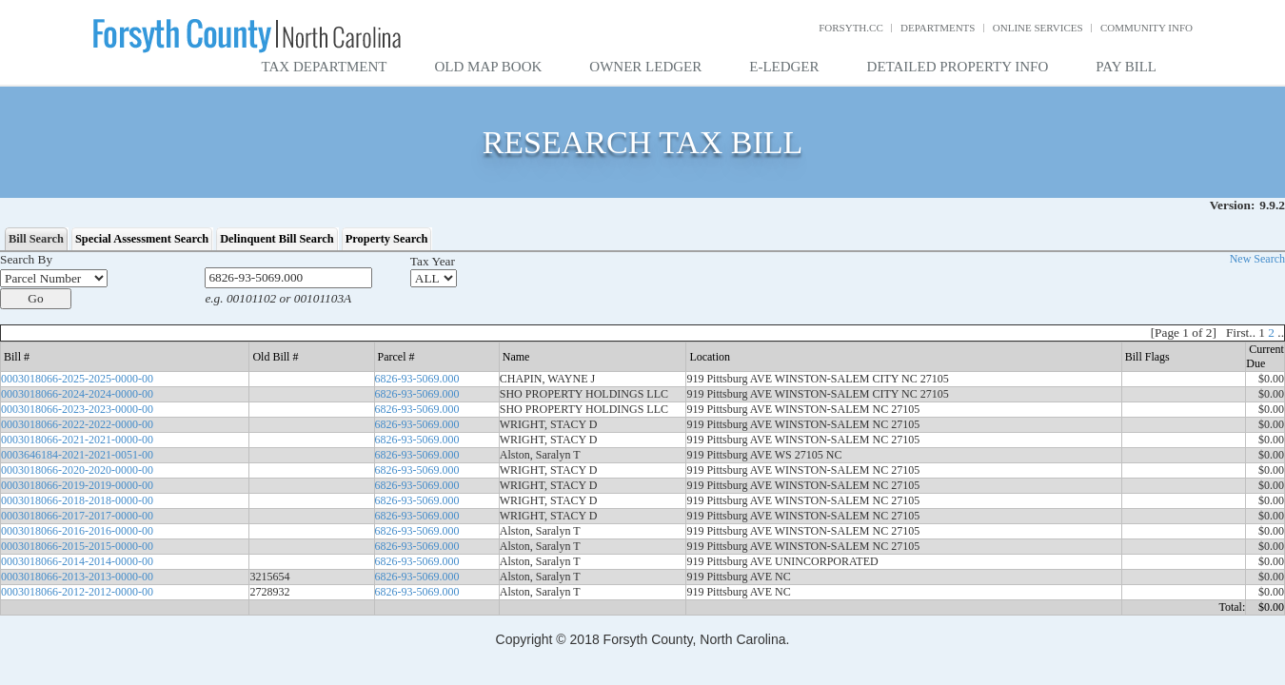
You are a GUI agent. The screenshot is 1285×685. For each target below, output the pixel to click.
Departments (937, 27)
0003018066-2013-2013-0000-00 (77, 576)
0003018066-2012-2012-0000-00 (77, 591)
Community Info (1146, 27)
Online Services (1038, 27)
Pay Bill (1126, 66)
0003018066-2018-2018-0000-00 (77, 500)
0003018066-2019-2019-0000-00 (77, 485)
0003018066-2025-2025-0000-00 (77, 378)
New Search (1257, 258)
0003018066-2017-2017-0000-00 (77, 515)
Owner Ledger (645, 66)
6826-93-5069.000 (417, 378)
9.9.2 (1272, 205)
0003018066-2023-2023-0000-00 (77, 409)
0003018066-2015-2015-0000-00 (77, 546)
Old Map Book (489, 66)
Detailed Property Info (958, 66)
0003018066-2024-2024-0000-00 (77, 394)
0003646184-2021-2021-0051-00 (77, 454)
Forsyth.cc (851, 27)
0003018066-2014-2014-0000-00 (77, 561)
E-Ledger (784, 66)
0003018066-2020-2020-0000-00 (77, 470)
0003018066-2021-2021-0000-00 (77, 439)
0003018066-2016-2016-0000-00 (77, 531)
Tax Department (324, 66)
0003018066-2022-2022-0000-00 (77, 424)
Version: (1232, 205)
